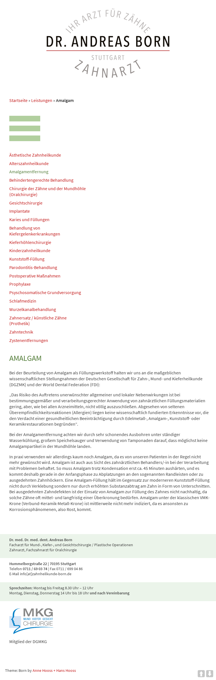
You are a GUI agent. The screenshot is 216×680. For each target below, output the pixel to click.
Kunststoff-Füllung (26, 259)
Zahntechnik (21, 332)
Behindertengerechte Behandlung (41, 180)
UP (201, 673)
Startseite (18, 100)
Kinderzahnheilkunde (29, 250)
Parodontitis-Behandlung (33, 267)
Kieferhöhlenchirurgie (30, 242)
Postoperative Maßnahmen (34, 276)
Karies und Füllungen (29, 219)
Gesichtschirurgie (25, 203)
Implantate (19, 211)
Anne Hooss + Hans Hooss (54, 670)
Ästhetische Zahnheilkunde (35, 155)
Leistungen (41, 100)
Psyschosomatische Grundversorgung (45, 292)
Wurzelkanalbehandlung (32, 309)
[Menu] (24, 126)
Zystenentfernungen (28, 340)
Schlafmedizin (22, 301)
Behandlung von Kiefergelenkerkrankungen (34, 231)
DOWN (209, 673)
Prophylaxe (20, 284)
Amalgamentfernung (28, 171)
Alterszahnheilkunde (29, 163)
